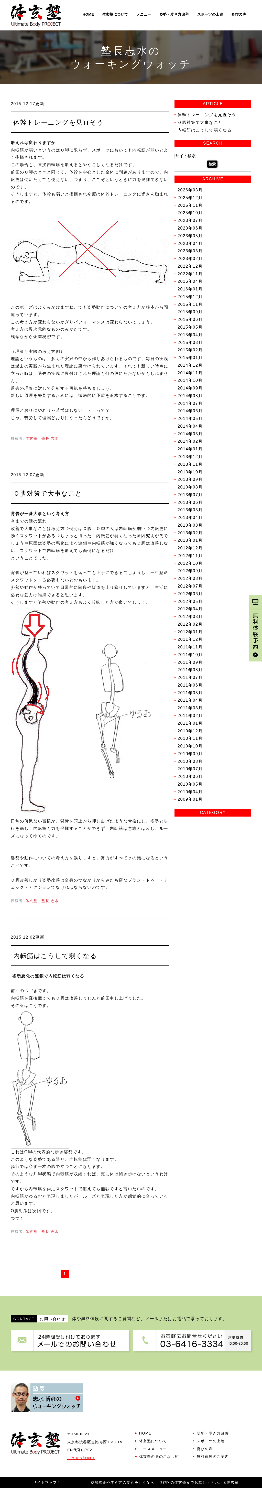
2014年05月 (190, 418)
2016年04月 (190, 281)
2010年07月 (190, 769)
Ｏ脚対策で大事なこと (47, 493)
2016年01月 (190, 289)
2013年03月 (190, 525)
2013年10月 (190, 472)
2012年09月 (190, 571)
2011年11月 (190, 647)
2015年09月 (190, 312)
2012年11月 (190, 555)
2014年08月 (190, 396)
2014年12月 (190, 365)
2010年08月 (190, 761)
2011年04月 (190, 700)
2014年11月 (190, 373)
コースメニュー (153, 1449)
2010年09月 (190, 754)
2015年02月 (190, 350)
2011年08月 (190, 670)
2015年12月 (190, 297)
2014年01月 (190, 449)
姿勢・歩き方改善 (174, 14)
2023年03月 (190, 251)
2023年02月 (190, 258)
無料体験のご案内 (213, 1456)
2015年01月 (190, 357)
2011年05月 (190, 692)
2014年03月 (190, 433)
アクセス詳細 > (81, 1458)
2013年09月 (190, 479)
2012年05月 (190, 601)
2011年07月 (190, 677)
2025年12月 (190, 197)
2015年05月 (190, 327)
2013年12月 (190, 456)
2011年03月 (190, 708)
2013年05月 (190, 510)
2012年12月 (190, 548)
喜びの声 (238, 14)
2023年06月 (190, 228)
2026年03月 (190, 190)
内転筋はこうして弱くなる (55, 955)
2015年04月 (190, 335)
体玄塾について (115, 14)
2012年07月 (190, 586)
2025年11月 (190, 205)
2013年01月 (190, 540)
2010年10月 (190, 746)
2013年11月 (190, 464)
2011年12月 (190, 639)
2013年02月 (190, 532)
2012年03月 (190, 616)
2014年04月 (190, 426)
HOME (88, 14)
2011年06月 (190, 685)
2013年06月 (190, 502)
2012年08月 (190, 578)
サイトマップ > (47, 1482)
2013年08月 (190, 487)
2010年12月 (190, 731)
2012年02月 (190, 624)
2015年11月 (190, 304)
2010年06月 (190, 776)
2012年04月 (190, 609)
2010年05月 (190, 784)
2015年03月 (190, 342)
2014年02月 (190, 441)
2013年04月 (190, 517)
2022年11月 (190, 273)
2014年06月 (190, 411)
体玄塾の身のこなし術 (159, 1456)
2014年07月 (190, 403)
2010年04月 (190, 791)
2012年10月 (190, 563)
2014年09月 (190, 388)
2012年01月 (190, 631)
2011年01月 (190, 723)
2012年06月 (190, 594)
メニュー (143, 14)
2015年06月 (190, 319)
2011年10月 (190, 655)
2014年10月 (190, 380)
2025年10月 (190, 213)
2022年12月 (190, 266)
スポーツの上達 (210, 14)
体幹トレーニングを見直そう (58, 122)
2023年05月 (190, 236)
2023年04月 (190, 243)
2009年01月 (190, 799)
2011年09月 (190, 662)
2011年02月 (190, 715)
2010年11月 (190, 738)
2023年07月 (190, 220)
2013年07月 (190, 495)
